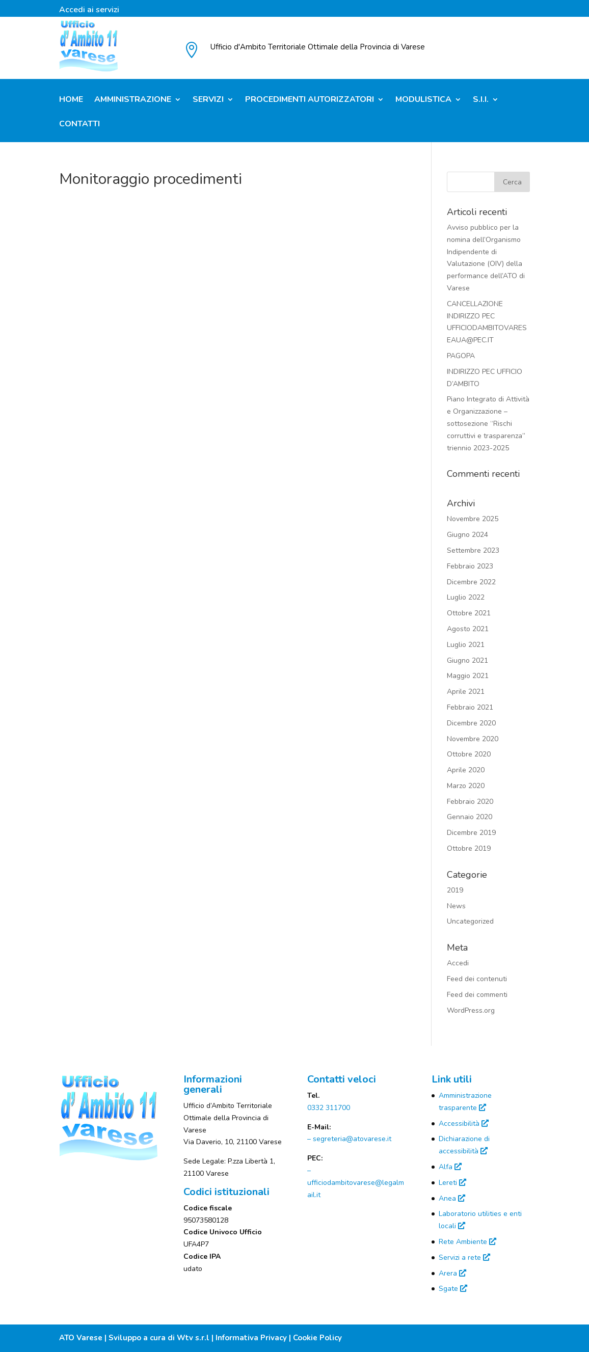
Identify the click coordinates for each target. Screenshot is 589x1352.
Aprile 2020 (466, 770)
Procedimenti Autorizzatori (309, 100)
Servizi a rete (464, 1257)
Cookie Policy (317, 1338)
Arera (452, 1273)
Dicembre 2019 (471, 832)
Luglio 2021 (466, 645)
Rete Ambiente (467, 1242)
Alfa (450, 1167)
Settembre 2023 (473, 550)
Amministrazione (132, 100)
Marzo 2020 (466, 786)
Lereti (452, 1182)
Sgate (453, 1288)
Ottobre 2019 (469, 848)
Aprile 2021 (466, 691)
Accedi (458, 963)
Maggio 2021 (468, 676)
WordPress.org (471, 1010)
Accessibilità (464, 1123)
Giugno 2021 (467, 660)
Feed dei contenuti (477, 979)
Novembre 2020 (472, 739)
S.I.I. (481, 100)
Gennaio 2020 (469, 817)
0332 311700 (328, 1108)
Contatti (79, 124)
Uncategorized (470, 921)
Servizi (208, 100)
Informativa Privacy (251, 1338)
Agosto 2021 (468, 629)
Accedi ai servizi (89, 10)
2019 (455, 890)
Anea (452, 1198)
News (456, 906)
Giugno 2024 (467, 534)
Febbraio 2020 (470, 801)
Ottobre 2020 (469, 754)
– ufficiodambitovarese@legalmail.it (355, 1183)
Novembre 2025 (472, 519)
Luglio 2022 (466, 597)
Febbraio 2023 (470, 566)
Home (71, 100)
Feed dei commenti (477, 994)
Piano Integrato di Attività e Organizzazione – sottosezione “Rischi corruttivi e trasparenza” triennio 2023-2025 (488, 423)
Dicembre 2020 (471, 723)
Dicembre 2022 (471, 582)
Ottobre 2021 (469, 613)
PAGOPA (461, 356)
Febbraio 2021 (470, 707)
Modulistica (423, 100)
